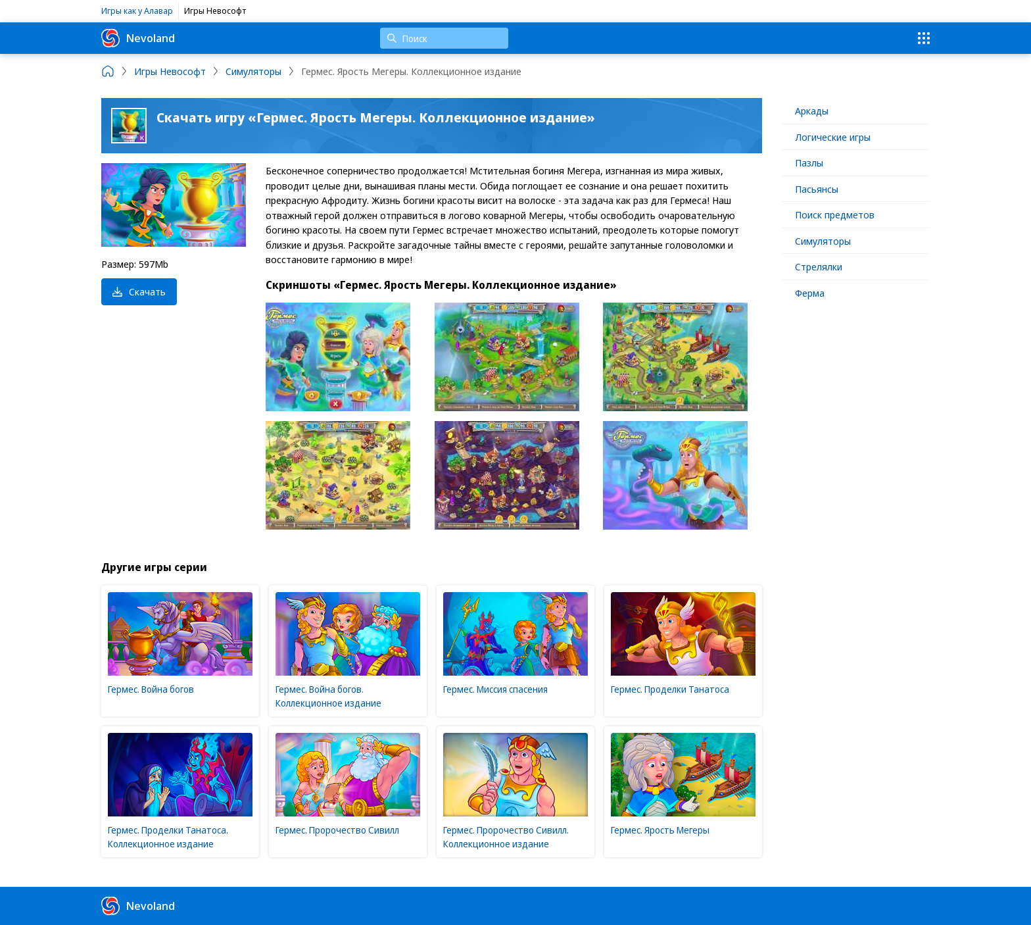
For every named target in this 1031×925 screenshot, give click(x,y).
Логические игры (833, 136)
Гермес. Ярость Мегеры (660, 830)
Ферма (810, 292)
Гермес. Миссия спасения (495, 689)
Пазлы (809, 162)
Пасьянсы (816, 188)
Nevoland (138, 38)
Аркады (811, 110)
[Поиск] (444, 38)
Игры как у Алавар (137, 10)
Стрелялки (818, 266)
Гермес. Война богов (151, 689)
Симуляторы (823, 240)
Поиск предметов (835, 214)
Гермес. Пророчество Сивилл (337, 830)
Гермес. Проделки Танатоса (670, 689)
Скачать (139, 291)
